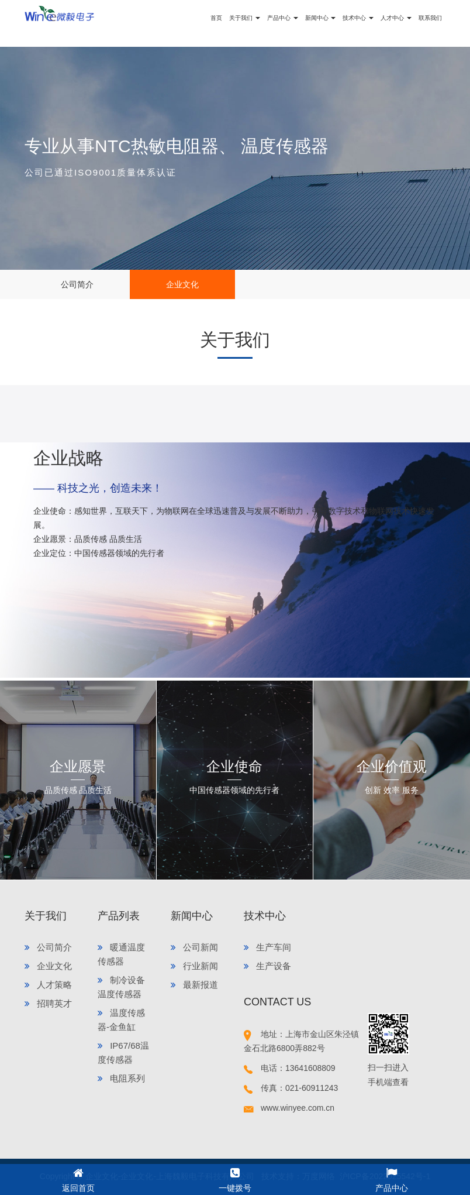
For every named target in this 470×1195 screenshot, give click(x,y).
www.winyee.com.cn (289, 1107)
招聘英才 (48, 1003)
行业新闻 (194, 966)
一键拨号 (235, 1178)
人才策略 (48, 985)
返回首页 (78, 1178)
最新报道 (194, 985)
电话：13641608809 (290, 1068)
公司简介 (77, 284)
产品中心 (391, 1178)
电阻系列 (121, 1078)
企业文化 (182, 284)
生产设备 (267, 966)
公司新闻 (194, 947)
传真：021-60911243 (291, 1088)
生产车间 (267, 947)
